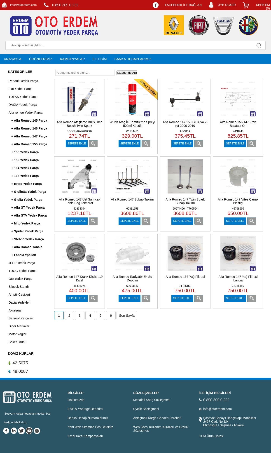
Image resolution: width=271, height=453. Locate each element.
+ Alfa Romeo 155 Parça (29, 144)
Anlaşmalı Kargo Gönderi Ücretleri (157, 418)
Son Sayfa (127, 315)
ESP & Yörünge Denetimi (85, 409)
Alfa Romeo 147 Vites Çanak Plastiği (238, 201)
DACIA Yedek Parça (23, 104)
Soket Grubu (17, 342)
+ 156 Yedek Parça (25, 152)
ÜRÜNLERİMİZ (40, 59)
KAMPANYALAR (72, 59)
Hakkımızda (76, 400)
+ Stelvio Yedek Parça (27, 239)
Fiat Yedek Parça (21, 89)
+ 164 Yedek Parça (25, 168)
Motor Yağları (18, 334)
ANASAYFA (12, 59)
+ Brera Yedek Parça (26, 184)
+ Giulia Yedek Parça (26, 199)
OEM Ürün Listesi (211, 436)
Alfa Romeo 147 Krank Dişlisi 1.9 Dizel (79, 278)
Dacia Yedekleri (19, 302)
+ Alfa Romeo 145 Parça (29, 120)
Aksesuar (15, 310)
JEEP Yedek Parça (22, 263)
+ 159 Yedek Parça (25, 160)
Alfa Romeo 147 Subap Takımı (132, 199)
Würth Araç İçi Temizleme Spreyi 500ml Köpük (132, 123)
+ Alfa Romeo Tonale (26, 247)
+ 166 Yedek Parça (25, 176)
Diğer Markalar (19, 326)
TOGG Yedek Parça (22, 271)
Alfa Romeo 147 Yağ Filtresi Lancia (237, 278)
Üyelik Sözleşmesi (146, 409)
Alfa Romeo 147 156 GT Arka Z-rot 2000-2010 (185, 123)
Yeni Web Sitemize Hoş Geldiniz (90, 427)
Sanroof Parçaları (21, 318)
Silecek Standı (19, 286)
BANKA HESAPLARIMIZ (132, 59)
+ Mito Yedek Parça (25, 223)
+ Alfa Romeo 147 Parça (29, 136)
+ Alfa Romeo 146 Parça (29, 128)
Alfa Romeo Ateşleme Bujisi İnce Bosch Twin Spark (79, 123)
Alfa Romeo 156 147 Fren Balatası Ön (238, 123)
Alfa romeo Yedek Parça (25, 112)
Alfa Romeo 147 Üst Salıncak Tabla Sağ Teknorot (79, 201)
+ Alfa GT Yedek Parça (27, 207)
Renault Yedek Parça (23, 81)
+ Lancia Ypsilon (23, 255)
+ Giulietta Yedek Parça (28, 191)
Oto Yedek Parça (20, 279)
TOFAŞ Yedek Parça (23, 97)
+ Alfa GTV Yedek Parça (29, 215)
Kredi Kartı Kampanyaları (85, 436)
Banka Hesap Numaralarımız (88, 418)
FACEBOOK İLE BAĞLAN (183, 5)
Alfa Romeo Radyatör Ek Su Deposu (132, 278)
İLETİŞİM (100, 59)
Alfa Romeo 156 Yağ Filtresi (185, 276)
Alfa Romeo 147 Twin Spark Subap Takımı (185, 201)
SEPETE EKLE (77, 143)
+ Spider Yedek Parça (27, 231)
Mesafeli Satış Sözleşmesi (151, 400)
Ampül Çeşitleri (19, 294)
